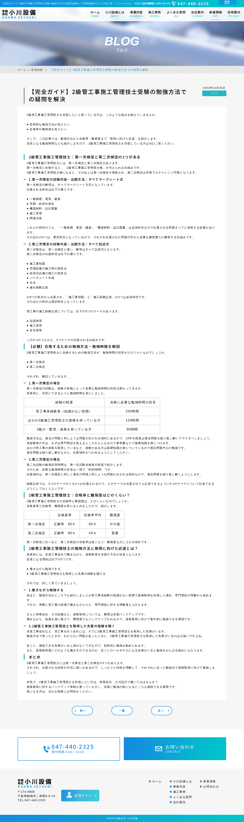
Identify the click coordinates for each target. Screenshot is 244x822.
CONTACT (231, 4)
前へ (84, 710)
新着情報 (215, 14)
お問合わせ (211, 786)
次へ (160, 710)
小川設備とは (114, 14)
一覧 (122, 710)
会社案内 (197, 14)
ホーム (95, 14)
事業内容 (136, 14)
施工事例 (154, 14)
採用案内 (234, 14)
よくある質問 (176, 14)
